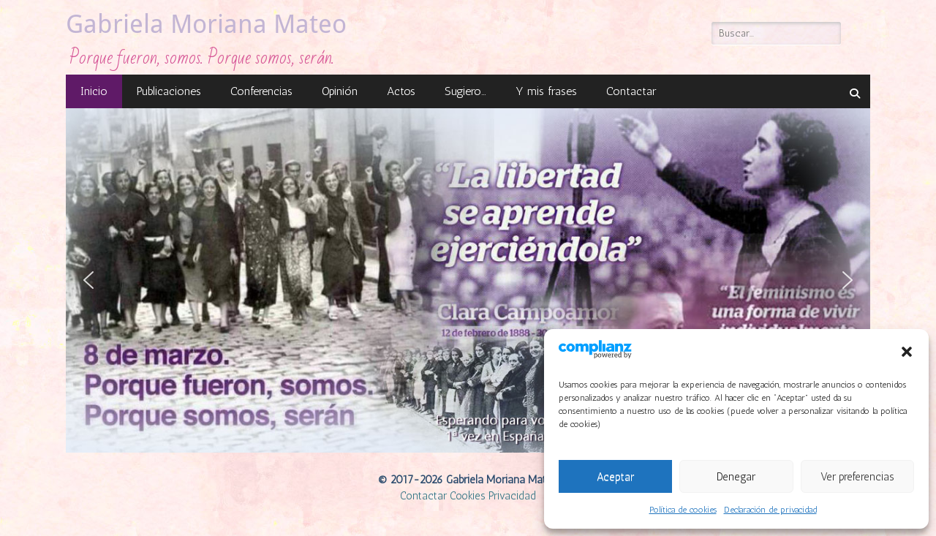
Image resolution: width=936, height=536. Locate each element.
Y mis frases (546, 91)
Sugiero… (465, 91)
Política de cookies (683, 510)
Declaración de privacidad (770, 510)
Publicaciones (169, 91)
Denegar (736, 476)
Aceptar (615, 476)
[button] (906, 351)
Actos (401, 91)
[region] (468, 280)
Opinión (340, 91)
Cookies (468, 495)
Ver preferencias (857, 476)
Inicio (93, 91)
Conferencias (261, 91)
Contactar (631, 91)
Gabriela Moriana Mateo (206, 24)
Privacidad (512, 495)
